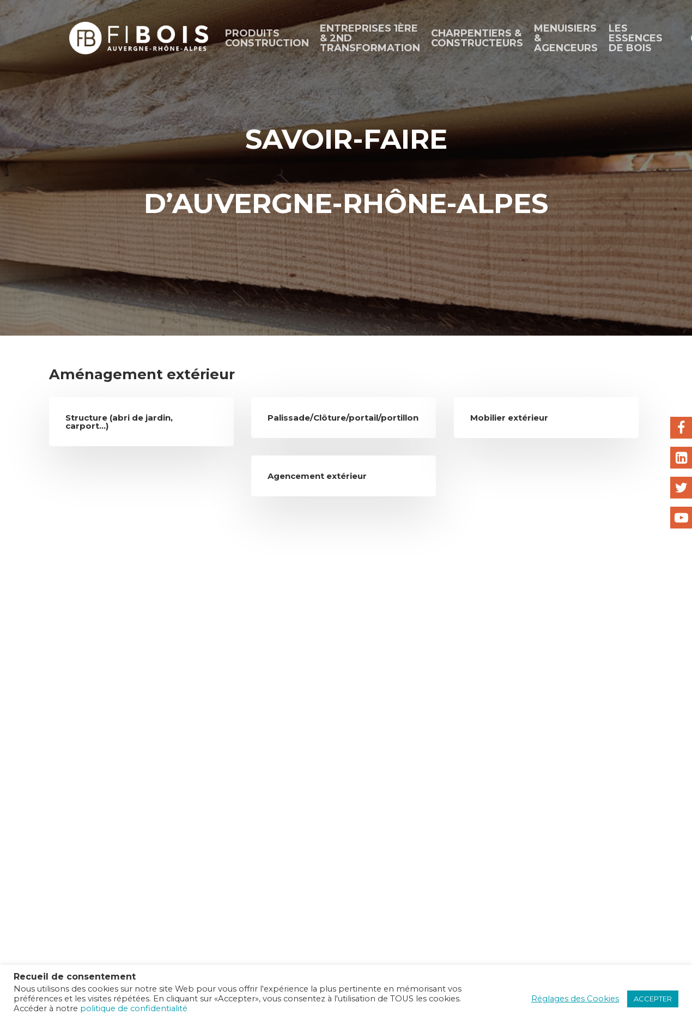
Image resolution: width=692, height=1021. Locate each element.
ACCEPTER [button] (653, 998)
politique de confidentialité (133, 1008)
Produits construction (267, 38)
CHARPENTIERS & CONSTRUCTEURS (477, 38)
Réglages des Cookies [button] (575, 999)
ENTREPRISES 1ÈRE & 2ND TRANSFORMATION (370, 38)
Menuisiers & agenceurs (566, 38)
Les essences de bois (636, 38)
